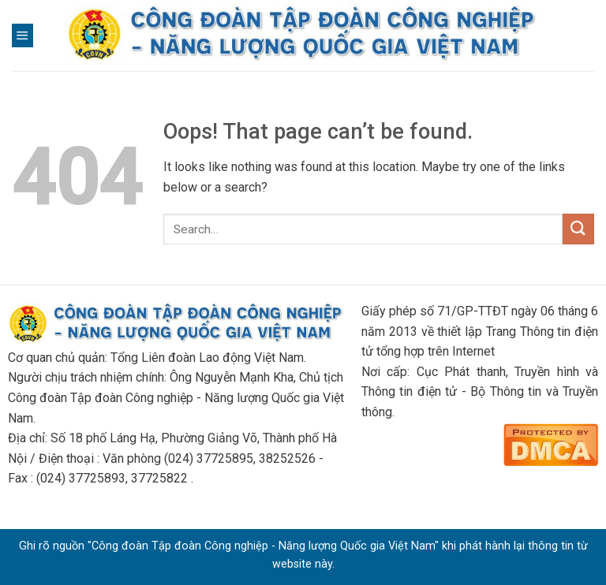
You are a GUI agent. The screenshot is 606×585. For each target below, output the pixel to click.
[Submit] (578, 229)
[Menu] (22, 35)
